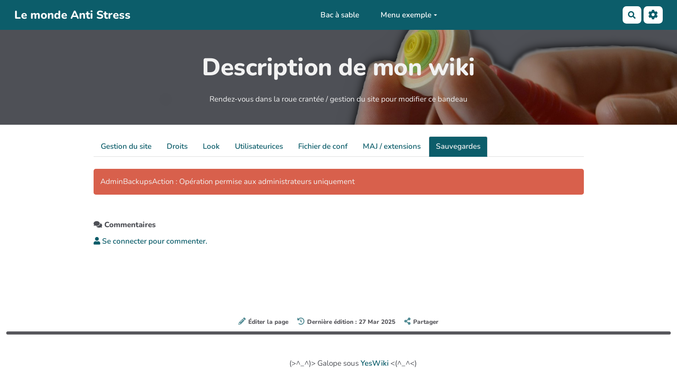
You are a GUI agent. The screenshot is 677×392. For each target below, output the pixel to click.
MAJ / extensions (392, 146)
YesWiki (375, 363)
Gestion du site (126, 146)
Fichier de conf (323, 146)
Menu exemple (409, 15)
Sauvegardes (458, 146)
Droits (177, 146)
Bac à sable (339, 15)
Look (211, 146)
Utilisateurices (259, 146)
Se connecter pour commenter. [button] (150, 241)
